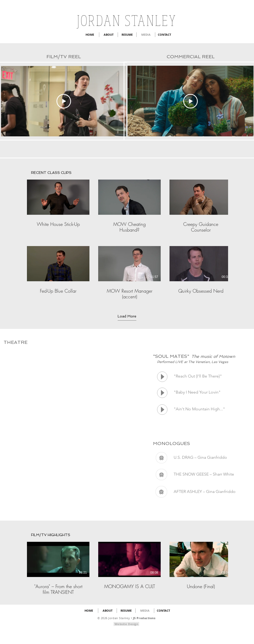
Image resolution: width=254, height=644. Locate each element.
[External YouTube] (66, 383)
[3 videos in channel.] (127, 568)
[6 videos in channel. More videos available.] (127, 240)
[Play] (162, 377)
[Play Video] (64, 101)
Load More (127, 316)
